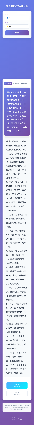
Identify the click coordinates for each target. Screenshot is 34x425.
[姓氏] (17, 18)
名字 (6, 23)
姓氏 (6, 14)
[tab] (8, 83)
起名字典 (20, 419)
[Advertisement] (17, 58)
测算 (16, 33)
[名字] (17, 26)
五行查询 (16, 419)
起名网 (13, 419)
